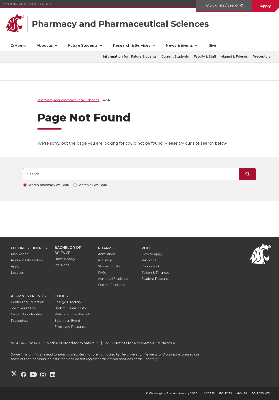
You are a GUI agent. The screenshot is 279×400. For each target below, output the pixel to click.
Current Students (175, 56)
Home (20, 46)
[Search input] (131, 174)
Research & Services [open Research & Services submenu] (131, 45)
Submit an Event (67, 321)
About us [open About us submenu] (45, 45)
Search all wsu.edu (92, 185)
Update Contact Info (70, 308)
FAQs (102, 273)
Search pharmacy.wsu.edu (48, 185)
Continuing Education (27, 302)
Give (212, 45)
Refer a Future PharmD (72, 314)
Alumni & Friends (234, 56)
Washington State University (27, 3)
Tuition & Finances (155, 273)
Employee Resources (70, 327)
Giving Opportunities (26, 314)
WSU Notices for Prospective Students (138, 343)
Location (17, 273)
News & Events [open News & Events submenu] (179, 45)
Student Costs (109, 266)
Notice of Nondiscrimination (71, 343)
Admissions (106, 254)
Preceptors (261, 56)
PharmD (106, 248)
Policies (225, 393)
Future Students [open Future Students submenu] (83, 45)
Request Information (27, 260)
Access (209, 393)
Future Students (144, 56)
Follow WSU (261, 393)
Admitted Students (113, 279)
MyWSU (241, 393)
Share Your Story (23, 308)
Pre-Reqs (61, 265)
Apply (265, 6)
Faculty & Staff (205, 56)
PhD (146, 248)
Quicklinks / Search (223, 5)
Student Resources (156, 279)
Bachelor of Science (67, 250)
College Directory (67, 302)
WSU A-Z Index (24, 343)
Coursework (151, 266)
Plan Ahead (19, 254)
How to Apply (64, 259)
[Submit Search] (247, 174)
